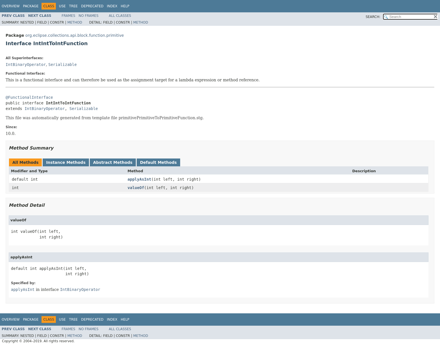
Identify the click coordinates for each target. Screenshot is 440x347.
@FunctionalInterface (29, 97)
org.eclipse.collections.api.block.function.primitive (74, 35)
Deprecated (92, 6)
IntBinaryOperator (26, 64)
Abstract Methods (112, 162)
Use (62, 6)
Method (74, 22)
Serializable (62, 64)
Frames (68, 16)
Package (30, 6)
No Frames (88, 16)
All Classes (120, 16)
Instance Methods (65, 162)
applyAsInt (139, 179)
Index (112, 6)
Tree (73, 6)
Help (125, 6)
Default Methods (158, 162)
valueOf (136, 187)
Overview (11, 6)
